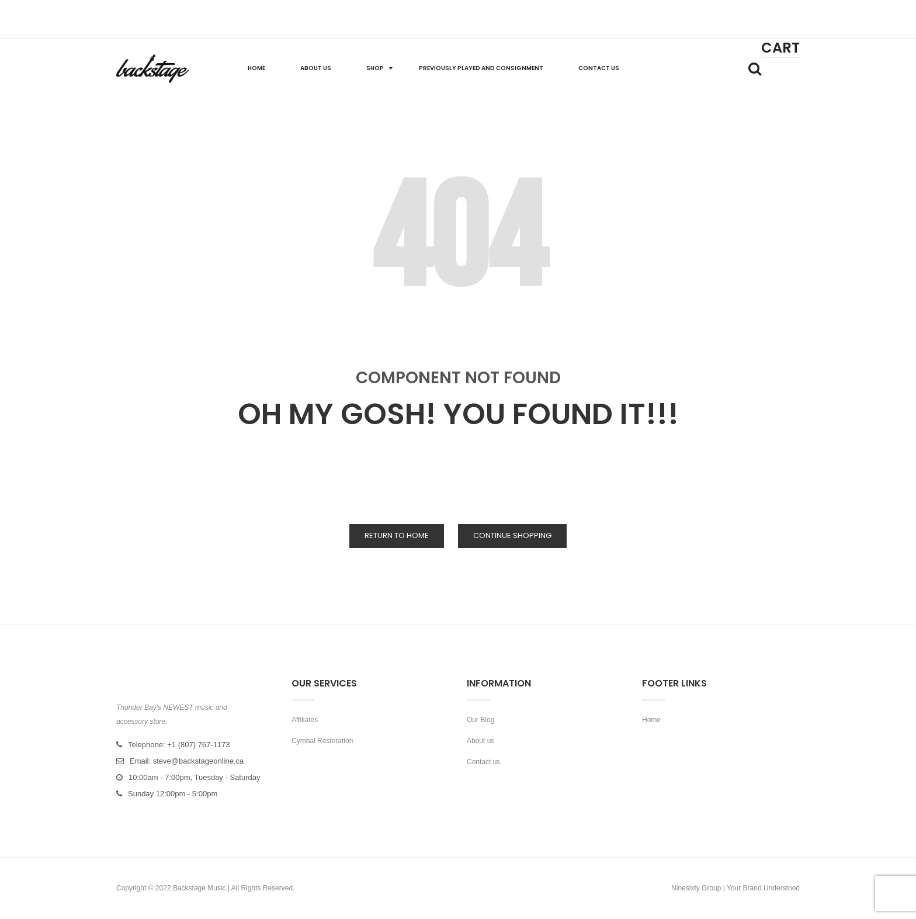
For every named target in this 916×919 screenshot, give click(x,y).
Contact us (483, 762)
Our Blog (480, 720)
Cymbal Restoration (322, 741)
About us (480, 741)
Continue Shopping (512, 535)
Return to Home (397, 535)
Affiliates (305, 720)
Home (651, 720)
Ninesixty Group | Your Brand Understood (735, 888)
